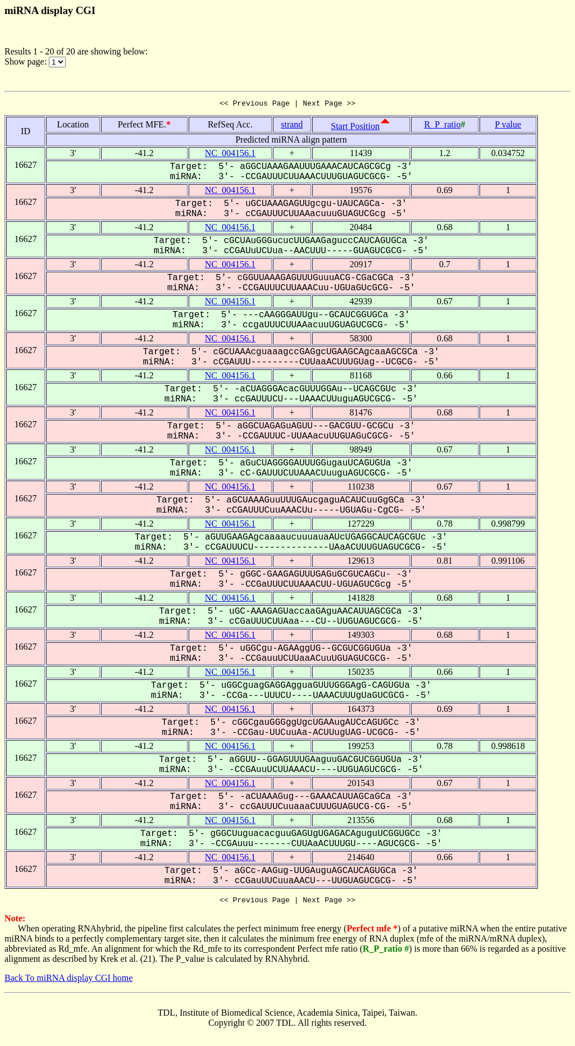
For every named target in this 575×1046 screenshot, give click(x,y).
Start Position (355, 128)
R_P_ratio (443, 126)
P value (508, 126)
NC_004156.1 (230, 154)
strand (292, 126)
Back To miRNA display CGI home (68, 981)
